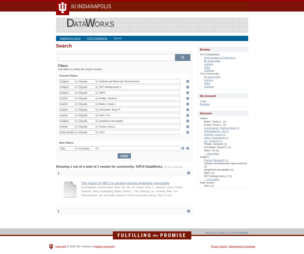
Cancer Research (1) (216, 160)
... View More (211, 153)
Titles (207, 67)
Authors (208, 64)
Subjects (209, 70)
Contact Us (223, 232)
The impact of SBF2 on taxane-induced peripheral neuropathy (125, 183)
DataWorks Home (70, 38)
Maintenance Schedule (242, 246)
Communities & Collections (219, 57)
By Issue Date (212, 60)
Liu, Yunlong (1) (213, 140)
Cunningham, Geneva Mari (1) (221, 128)
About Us (210, 232)
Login (203, 100)
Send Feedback (239, 232)
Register (205, 104)
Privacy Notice (219, 246)
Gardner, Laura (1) (215, 134)
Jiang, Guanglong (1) (216, 137)
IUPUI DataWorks (97, 38)
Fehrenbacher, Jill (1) (216, 131)
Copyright (60, 246)
